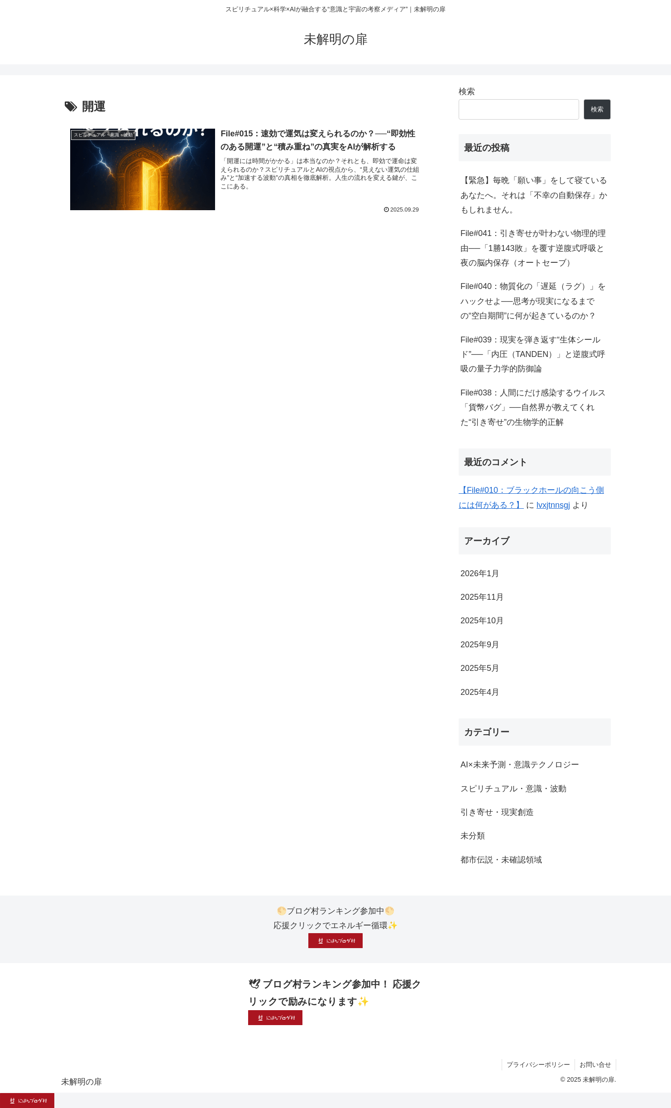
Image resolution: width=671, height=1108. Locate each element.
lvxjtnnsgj (553, 505)
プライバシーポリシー (538, 1064)
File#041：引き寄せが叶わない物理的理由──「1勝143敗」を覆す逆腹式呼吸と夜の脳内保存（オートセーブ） (533, 248)
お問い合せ (595, 1064)
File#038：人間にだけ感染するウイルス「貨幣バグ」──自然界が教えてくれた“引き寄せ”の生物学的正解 (533, 407)
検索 (467, 91)
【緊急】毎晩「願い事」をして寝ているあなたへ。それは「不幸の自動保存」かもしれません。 (533, 195)
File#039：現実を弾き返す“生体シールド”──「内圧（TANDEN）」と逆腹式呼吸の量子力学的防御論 (532, 354)
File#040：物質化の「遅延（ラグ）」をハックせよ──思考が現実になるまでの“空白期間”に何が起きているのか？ (533, 301)
